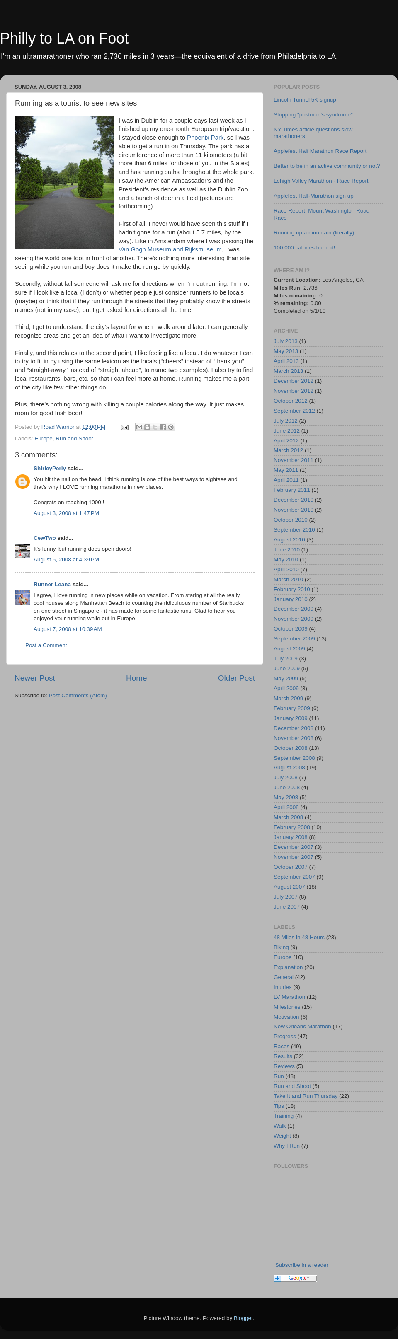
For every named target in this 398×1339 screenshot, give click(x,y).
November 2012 (293, 391)
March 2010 (288, 579)
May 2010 (286, 559)
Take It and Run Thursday (305, 1096)
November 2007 (293, 857)
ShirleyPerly (50, 468)
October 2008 (291, 748)
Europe (43, 438)
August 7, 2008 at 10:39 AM (68, 629)
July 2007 (286, 897)
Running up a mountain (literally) (314, 233)
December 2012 (293, 381)
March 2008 (288, 817)
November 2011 (293, 460)
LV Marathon (289, 997)
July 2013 (286, 341)
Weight (282, 1136)
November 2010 (293, 510)
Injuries (283, 987)
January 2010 (291, 599)
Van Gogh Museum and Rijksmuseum (170, 249)
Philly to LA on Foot (64, 38)
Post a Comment (46, 645)
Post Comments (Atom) (78, 695)
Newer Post (35, 678)
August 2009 (289, 648)
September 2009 (294, 639)
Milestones (287, 1007)
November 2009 (293, 619)
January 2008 (291, 837)
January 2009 (291, 718)
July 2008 (286, 777)
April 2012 (286, 440)
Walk (280, 1126)
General (284, 977)
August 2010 (289, 540)
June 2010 (287, 549)
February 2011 (292, 490)
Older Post (236, 678)
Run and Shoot (74, 438)
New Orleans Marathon (302, 1026)
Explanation (288, 967)
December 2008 (293, 728)
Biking (281, 947)
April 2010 (286, 569)
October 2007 (291, 867)
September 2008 (294, 758)
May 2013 (286, 351)
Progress (285, 1036)
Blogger (243, 1318)
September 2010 (294, 530)
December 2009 (293, 609)
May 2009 (286, 678)
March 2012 (288, 450)
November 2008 (293, 738)
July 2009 (286, 658)
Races (281, 1046)
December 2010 (293, 500)
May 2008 (286, 797)
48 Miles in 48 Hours (299, 937)
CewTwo (45, 538)
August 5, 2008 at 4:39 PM (66, 559)
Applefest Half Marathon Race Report (320, 151)
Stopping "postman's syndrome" (313, 114)
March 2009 (288, 698)
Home (136, 678)
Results (283, 1056)
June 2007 (287, 907)
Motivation (286, 1017)
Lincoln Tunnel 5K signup (305, 100)
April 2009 (286, 688)
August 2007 (289, 887)
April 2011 (286, 480)
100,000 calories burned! (304, 247)
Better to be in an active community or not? (327, 166)
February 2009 (292, 708)
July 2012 (286, 421)
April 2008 (286, 807)
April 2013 (286, 361)
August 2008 (289, 767)
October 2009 (291, 629)
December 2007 (293, 847)
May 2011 (286, 470)
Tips (279, 1106)
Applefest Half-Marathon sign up (314, 196)
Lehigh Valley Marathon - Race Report (321, 181)
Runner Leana (52, 584)
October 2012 (291, 401)
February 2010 (292, 589)
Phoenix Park (205, 137)
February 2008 (292, 827)
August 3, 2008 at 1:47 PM (66, 513)
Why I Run (287, 1146)
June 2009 (287, 668)
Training (284, 1116)
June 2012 (287, 431)
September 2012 (294, 411)
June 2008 (287, 787)
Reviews (284, 1066)
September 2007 (294, 877)
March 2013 (288, 371)
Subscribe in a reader (301, 1265)
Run (279, 1076)
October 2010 (291, 520)
